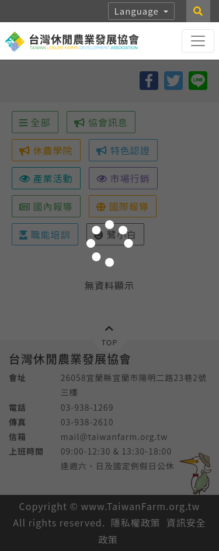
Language (138, 11)
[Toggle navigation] (198, 41)
